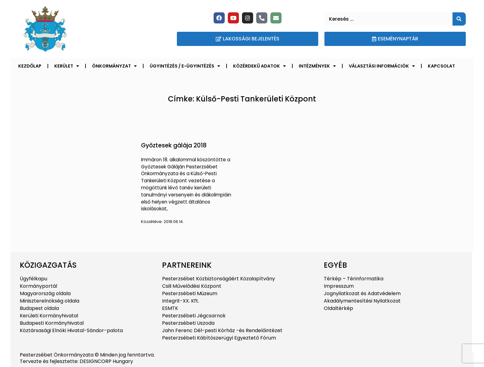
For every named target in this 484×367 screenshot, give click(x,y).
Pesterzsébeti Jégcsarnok (194, 315)
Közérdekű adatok (259, 66)
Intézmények (317, 66)
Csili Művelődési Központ (191, 286)
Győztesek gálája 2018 (174, 145)
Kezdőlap (29, 66)
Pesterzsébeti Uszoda (188, 323)
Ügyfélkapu (33, 278)
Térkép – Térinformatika (353, 278)
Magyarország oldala (45, 293)
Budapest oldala (39, 308)
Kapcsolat (441, 66)
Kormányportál (38, 286)
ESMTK (170, 308)
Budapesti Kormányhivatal (52, 323)
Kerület (66, 66)
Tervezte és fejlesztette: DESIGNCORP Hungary (76, 361)
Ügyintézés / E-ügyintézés (185, 66)
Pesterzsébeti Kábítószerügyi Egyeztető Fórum (219, 337)
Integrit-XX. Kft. (180, 300)
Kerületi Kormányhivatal (49, 315)
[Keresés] (459, 19)
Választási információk (382, 66)
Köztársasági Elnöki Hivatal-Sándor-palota (71, 330)
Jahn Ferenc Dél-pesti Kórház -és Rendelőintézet (222, 330)
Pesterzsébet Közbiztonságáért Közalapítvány (218, 278)
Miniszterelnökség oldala (49, 300)
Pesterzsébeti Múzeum (189, 293)
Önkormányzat (114, 66)
